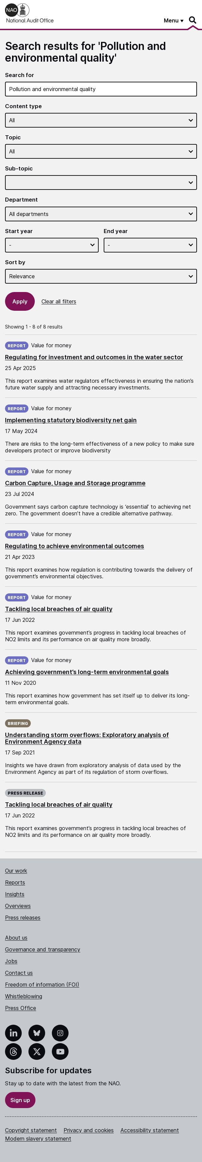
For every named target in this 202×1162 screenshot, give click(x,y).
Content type (23, 106)
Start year (19, 231)
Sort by (15, 262)
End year (116, 231)
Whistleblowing (23, 996)
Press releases (22, 917)
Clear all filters (58, 301)
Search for (19, 75)
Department (21, 200)
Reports (15, 882)
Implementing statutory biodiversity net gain (71, 420)
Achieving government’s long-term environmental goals (87, 671)
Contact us (19, 972)
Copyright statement (31, 1130)
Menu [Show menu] (171, 20)
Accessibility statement (149, 1130)
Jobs (11, 961)
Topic (13, 137)
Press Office (20, 1008)
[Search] (193, 20)
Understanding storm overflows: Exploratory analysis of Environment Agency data (87, 738)
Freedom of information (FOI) (42, 984)
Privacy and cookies (89, 1130)
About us (16, 937)
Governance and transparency (42, 949)
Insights (14, 894)
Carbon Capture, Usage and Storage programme (75, 483)
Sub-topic (19, 168)
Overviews (18, 905)
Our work (16, 870)
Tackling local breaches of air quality (58, 608)
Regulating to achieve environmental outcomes (74, 546)
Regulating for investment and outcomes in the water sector (94, 357)
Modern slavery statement (38, 1138)
